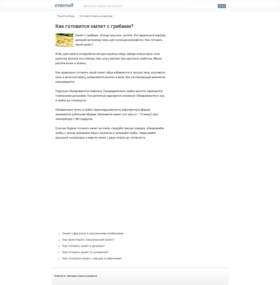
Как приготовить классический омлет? (88, 239)
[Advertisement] (82, 165)
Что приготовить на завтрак (95, 16)
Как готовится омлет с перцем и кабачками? (92, 258)
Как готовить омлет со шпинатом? (85, 252)
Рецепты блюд (66, 16)
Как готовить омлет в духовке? (83, 246)
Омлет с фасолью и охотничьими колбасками (92, 233)
